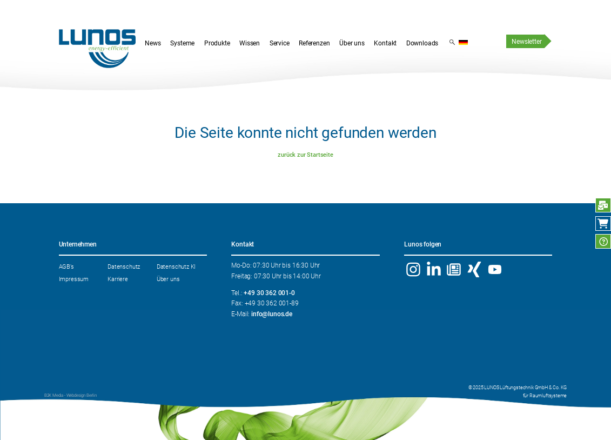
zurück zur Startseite (305, 154)
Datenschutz (124, 266)
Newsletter (526, 41)
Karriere (118, 279)
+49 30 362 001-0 (269, 293)
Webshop (603, 223)
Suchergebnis (452, 41)
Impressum (74, 279)
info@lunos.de (271, 314)
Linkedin (433, 269)
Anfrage (603, 205)
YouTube (495, 269)
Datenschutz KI (176, 266)
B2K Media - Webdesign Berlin (70, 395)
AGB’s (66, 266)
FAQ (603, 241)
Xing (475, 269)
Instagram (413, 269)
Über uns (168, 279)
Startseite (97, 49)
